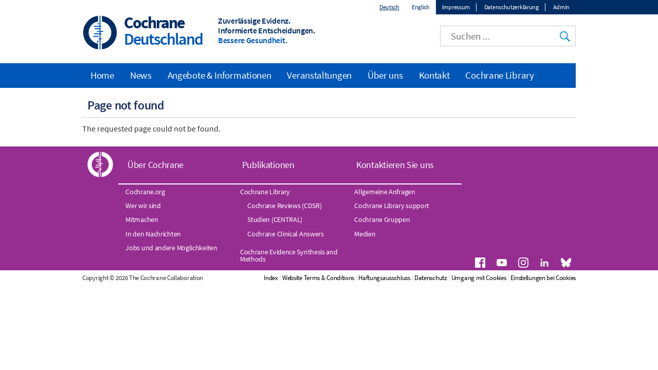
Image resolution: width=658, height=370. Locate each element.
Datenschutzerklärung (511, 7)
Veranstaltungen (319, 75)
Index (271, 277)
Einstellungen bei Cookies (543, 277)
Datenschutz (430, 277)
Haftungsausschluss (384, 277)
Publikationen (268, 165)
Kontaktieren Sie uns (395, 165)
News (141, 75)
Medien (364, 233)
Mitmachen (141, 219)
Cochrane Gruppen (382, 219)
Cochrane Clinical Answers (285, 233)
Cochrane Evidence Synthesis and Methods (289, 255)
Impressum (456, 7)
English (421, 7)
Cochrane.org (144, 191)
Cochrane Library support (391, 205)
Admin (561, 7)
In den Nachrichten (153, 233)
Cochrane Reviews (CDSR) (284, 205)
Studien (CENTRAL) (274, 219)
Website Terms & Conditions (318, 277)
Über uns (385, 75)
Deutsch (389, 7)
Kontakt (434, 75)
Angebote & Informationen (219, 75)
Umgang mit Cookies (478, 277)
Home (102, 75)
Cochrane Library (499, 75)
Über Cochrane (155, 165)
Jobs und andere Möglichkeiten (171, 247)
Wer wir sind (142, 205)
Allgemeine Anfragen (384, 191)
